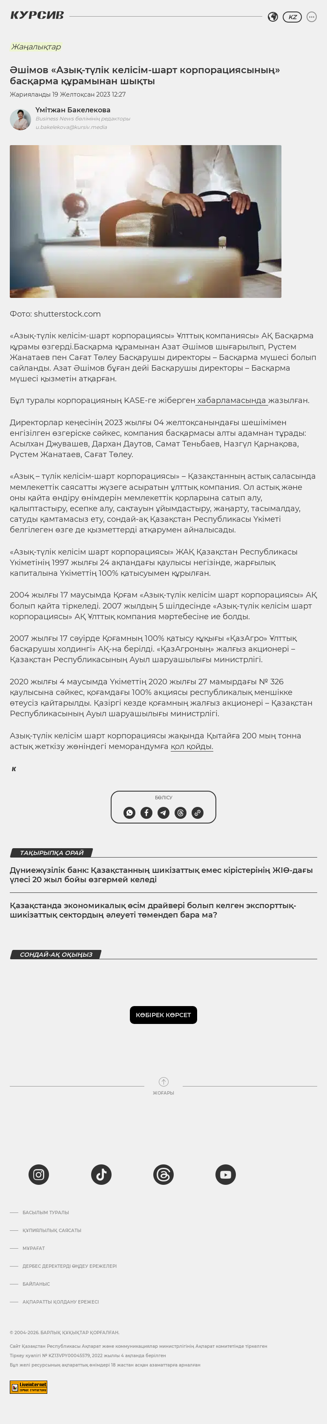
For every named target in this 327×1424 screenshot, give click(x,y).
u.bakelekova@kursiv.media (71, 127)
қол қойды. (192, 746)
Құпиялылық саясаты (52, 1230)
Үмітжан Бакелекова (73, 110)
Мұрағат (34, 1248)
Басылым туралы (46, 1212)
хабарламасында (231, 400)
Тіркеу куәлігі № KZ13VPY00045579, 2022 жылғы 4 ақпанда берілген (88, 1355)
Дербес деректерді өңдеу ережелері (70, 1266)
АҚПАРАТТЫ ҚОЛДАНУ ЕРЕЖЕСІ (61, 1302)
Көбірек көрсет (163, 1015)
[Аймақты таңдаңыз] (272, 17)
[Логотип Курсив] (37, 15)
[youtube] (225, 1174)
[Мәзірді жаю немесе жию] (311, 17)
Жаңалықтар (35, 46)
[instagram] (39, 1174)
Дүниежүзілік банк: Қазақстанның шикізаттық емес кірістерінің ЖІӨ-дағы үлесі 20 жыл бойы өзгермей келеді (161, 875)
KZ (292, 17)
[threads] (163, 1174)
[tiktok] (101, 1174)
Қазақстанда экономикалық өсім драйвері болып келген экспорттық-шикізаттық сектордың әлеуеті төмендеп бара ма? (153, 910)
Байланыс (36, 1284)
